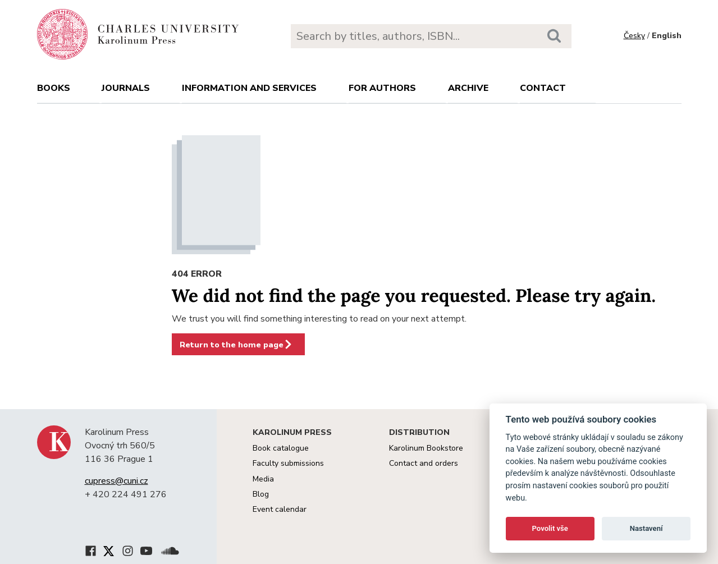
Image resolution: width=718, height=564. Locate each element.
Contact (543, 88)
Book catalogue (281, 448)
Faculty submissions (288, 463)
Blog (261, 494)
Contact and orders (423, 463)
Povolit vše (550, 528)
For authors (382, 88)
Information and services (249, 88)
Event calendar (280, 509)
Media (263, 479)
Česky (634, 35)
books (53, 88)
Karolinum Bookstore (426, 448)
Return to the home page (236, 344)
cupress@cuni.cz (116, 481)
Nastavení (646, 528)
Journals (126, 88)
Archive (468, 88)
